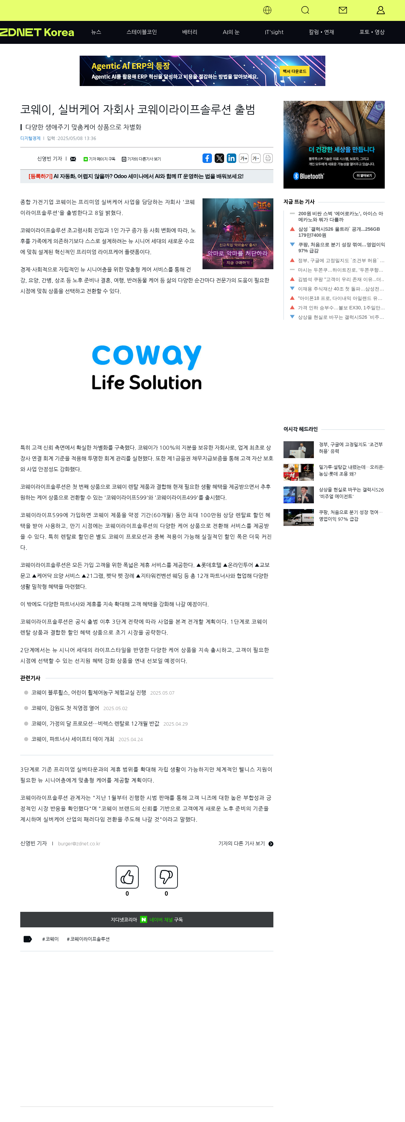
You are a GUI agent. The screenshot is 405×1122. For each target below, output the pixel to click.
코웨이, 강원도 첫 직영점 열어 (65, 708)
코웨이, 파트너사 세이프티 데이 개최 (72, 739)
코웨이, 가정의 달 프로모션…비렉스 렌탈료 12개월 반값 (95, 723)
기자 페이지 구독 (99, 159)
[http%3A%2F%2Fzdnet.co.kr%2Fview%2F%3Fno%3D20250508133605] (231, 158)
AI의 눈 (231, 32)
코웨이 (52, 939)
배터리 (189, 32)
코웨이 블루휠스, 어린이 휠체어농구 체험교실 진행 (88, 692)
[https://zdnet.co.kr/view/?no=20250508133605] (207, 158)
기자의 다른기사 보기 (141, 159)
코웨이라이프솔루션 (90, 939)
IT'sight (274, 32)
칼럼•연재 (321, 32)
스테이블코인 (142, 32)
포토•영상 (372, 32)
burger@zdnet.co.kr (79, 843)
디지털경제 (30, 138)
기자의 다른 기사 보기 (245, 843)
